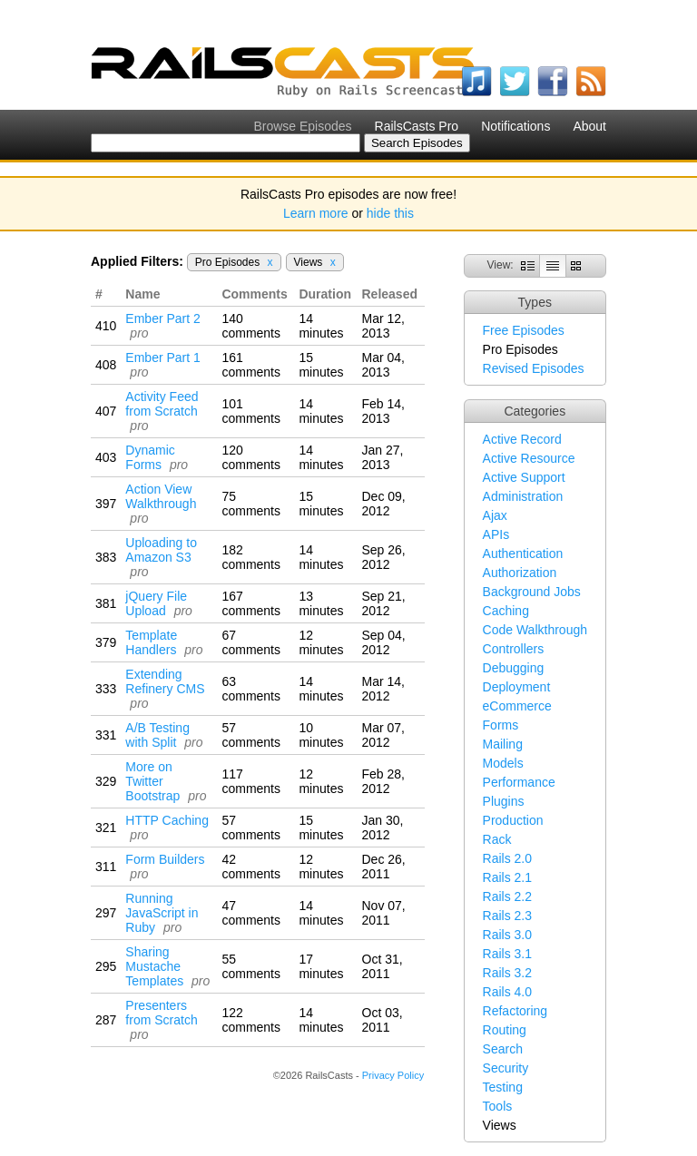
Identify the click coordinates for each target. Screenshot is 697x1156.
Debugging (514, 668)
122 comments (250, 1019)
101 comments (250, 411)
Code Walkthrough (535, 629)
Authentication (523, 553)
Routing (504, 1030)
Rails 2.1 (507, 877)
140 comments (250, 325)
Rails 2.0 (507, 858)
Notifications (515, 126)
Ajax (495, 515)
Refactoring (515, 1011)
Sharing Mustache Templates (154, 966)
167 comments (250, 603)
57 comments (250, 734)
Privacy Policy (393, 1075)
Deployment (517, 687)
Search (503, 1049)
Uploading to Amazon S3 (161, 549)
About (589, 126)
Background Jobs (532, 591)
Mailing (503, 744)
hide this (390, 213)
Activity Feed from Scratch (161, 403)
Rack (497, 839)
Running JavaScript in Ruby (161, 913)
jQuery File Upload (156, 603)
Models (503, 763)
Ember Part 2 (162, 318)
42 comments (250, 866)
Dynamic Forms (149, 457)
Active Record (522, 439)
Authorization (520, 572)
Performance (519, 782)
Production (513, 820)
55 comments (250, 966)
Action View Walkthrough (160, 496)
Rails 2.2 (507, 896)
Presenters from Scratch (161, 1012)
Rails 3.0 (507, 934)
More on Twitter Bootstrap (152, 781)
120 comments (250, 457)
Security (506, 1068)
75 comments (250, 503)
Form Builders (164, 859)
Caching (506, 610)
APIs (496, 534)
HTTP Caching (167, 820)
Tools (498, 1106)
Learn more (315, 213)
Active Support (524, 477)
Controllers (514, 649)
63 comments (250, 688)
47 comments (250, 912)
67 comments (250, 642)
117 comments (250, 781)
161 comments (250, 364)
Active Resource (529, 458)
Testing (503, 1087)
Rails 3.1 (507, 953)
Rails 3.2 (507, 972)
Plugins (504, 801)
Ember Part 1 (162, 357)
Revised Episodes (533, 368)
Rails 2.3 (507, 915)
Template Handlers (151, 642)
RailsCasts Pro (417, 126)
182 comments (250, 557)
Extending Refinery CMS (164, 681)
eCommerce (517, 706)
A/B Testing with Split (157, 734)
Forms (501, 725)
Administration (523, 496)
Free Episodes (523, 330)
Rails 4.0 (507, 992)
